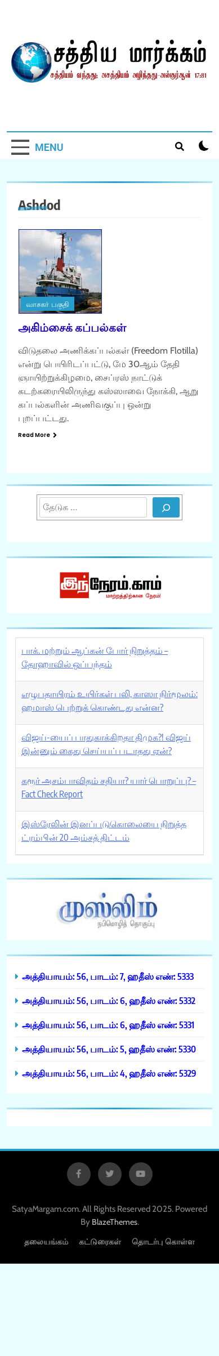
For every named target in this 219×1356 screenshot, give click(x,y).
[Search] (166, 507)
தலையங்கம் (46, 1241)
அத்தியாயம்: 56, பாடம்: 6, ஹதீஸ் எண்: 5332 (108, 1000)
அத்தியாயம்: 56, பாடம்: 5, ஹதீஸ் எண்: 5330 (109, 1049)
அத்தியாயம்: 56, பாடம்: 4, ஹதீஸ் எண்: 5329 (109, 1073)
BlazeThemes (114, 1222)
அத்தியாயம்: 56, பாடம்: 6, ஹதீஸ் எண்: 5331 (108, 1025)
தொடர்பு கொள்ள (163, 1241)
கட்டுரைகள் (100, 1241)
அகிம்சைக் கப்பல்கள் (72, 327)
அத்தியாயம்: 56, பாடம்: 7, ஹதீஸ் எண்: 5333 (108, 976)
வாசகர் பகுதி (47, 304)
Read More (37, 435)
